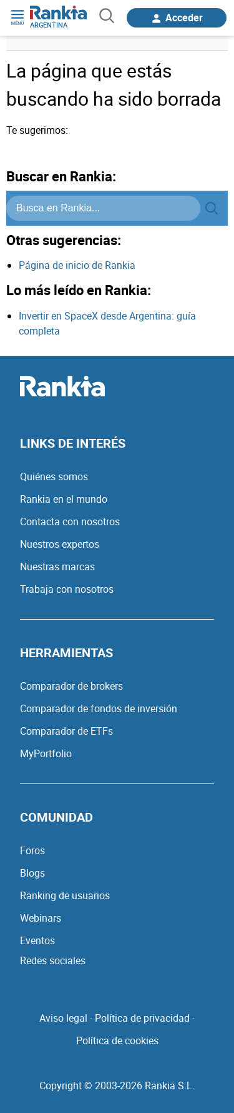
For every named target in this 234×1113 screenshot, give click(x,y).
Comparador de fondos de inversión (98, 708)
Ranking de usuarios (65, 895)
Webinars (40, 918)
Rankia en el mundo (63, 499)
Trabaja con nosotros (67, 589)
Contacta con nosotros (70, 521)
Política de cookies (117, 1040)
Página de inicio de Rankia (77, 265)
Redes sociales (52, 960)
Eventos (37, 940)
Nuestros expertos (59, 544)
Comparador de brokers (71, 686)
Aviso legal (63, 1018)
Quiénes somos (54, 476)
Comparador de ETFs (66, 731)
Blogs (32, 873)
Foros (32, 850)
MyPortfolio (46, 753)
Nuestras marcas (57, 566)
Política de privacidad (142, 1018)
